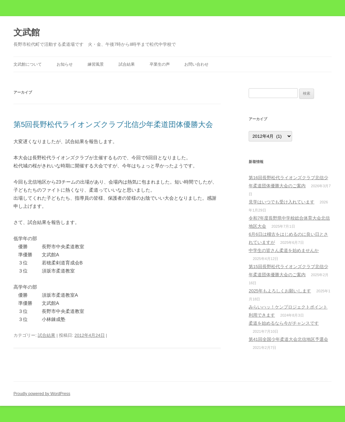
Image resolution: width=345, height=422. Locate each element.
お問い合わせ (196, 64)
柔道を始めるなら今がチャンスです (284, 323)
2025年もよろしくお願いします (280, 290)
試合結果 (127, 64)
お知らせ (65, 64)
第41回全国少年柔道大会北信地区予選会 (288, 339)
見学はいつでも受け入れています (281, 201)
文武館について (27, 64)
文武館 (26, 32)
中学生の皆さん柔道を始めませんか (284, 250)
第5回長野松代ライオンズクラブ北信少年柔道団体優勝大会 (113, 124)
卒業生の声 (160, 64)
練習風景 (96, 64)
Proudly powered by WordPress (41, 393)
